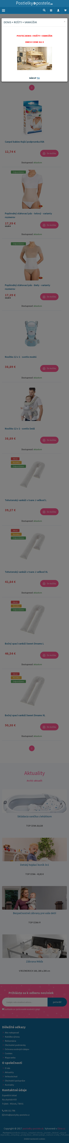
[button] (51, 10)
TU (38, 78)
